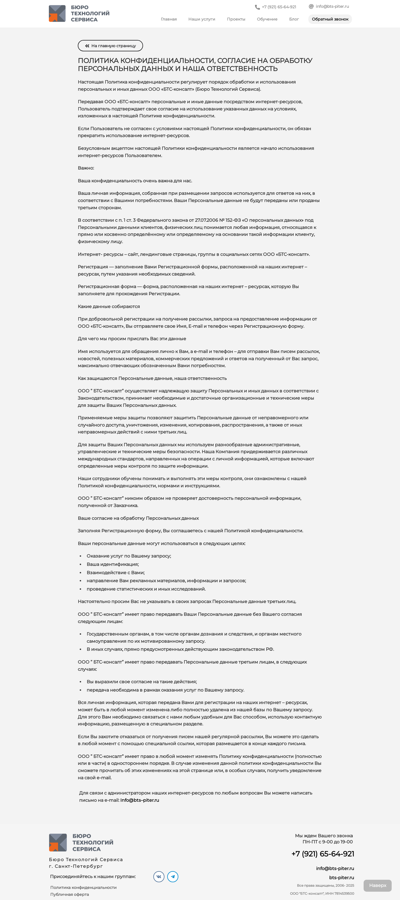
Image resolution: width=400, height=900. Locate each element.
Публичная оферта (69, 894)
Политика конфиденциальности (83, 887)
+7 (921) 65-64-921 (322, 853)
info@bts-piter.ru (335, 868)
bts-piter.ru (341, 877)
